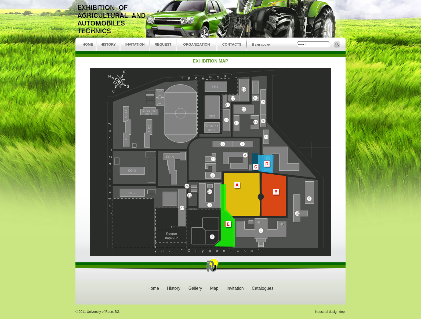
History (173, 288)
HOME (88, 44)
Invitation (235, 288)
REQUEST (163, 44)
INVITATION (135, 44)
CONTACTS (231, 44)
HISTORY (108, 44)
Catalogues (263, 288)
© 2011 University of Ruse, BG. (97, 312)
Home (153, 288)
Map (214, 288)
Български (261, 44)
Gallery (195, 288)
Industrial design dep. (330, 312)
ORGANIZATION (196, 44)
